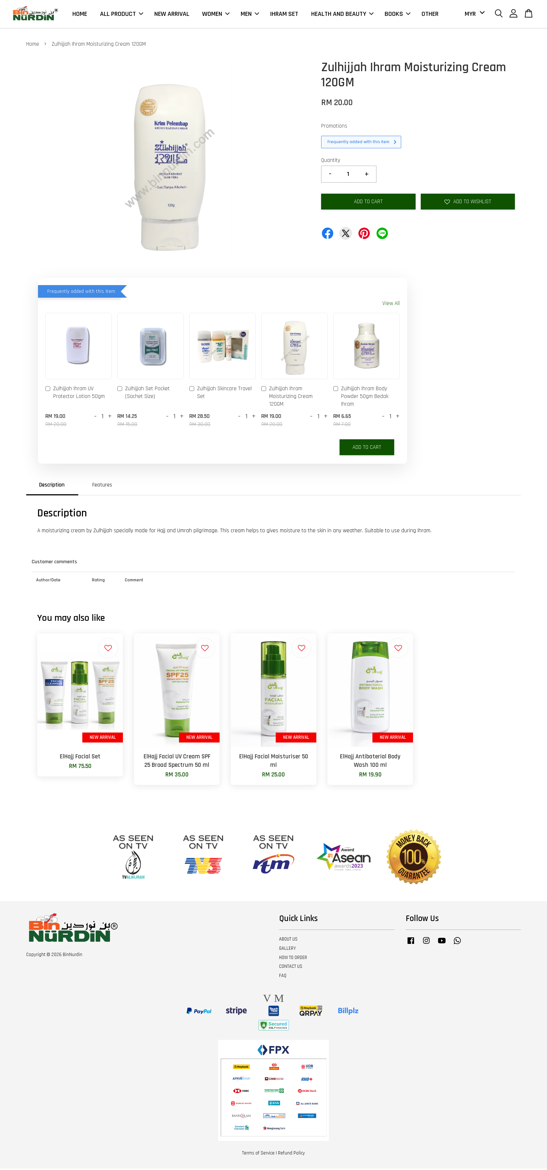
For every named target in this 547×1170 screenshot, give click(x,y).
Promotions (334, 127)
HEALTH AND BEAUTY (342, 14)
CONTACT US (290, 968)
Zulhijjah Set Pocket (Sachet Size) (143, 394)
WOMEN (216, 14)
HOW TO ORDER (293, 959)
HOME (79, 14)
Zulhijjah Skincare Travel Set (220, 394)
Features (102, 486)
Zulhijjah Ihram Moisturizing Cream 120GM (287, 398)
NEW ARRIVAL (171, 14)
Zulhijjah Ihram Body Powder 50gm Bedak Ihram (360, 398)
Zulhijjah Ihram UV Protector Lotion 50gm (75, 394)
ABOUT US (288, 941)
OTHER (430, 14)
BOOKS (397, 14)
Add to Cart (366, 448)
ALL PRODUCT (121, 14)
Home (32, 45)
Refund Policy (291, 1155)
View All (391, 305)
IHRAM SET (284, 14)
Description (52, 486)
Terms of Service (258, 1155)
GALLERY (287, 950)
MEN (250, 14)
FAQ (282, 977)
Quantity (330, 161)
